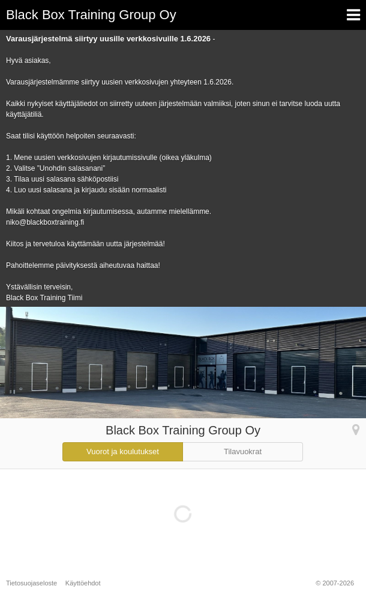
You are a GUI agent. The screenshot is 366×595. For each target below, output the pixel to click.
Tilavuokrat (243, 451)
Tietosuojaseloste (31, 583)
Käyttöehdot (83, 583)
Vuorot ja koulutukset (122, 451)
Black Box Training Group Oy (91, 14)
